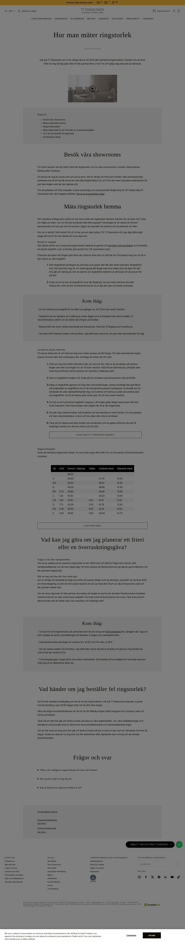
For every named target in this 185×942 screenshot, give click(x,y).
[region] (92, 935)
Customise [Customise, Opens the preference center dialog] (131, 935)
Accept (151, 935)
